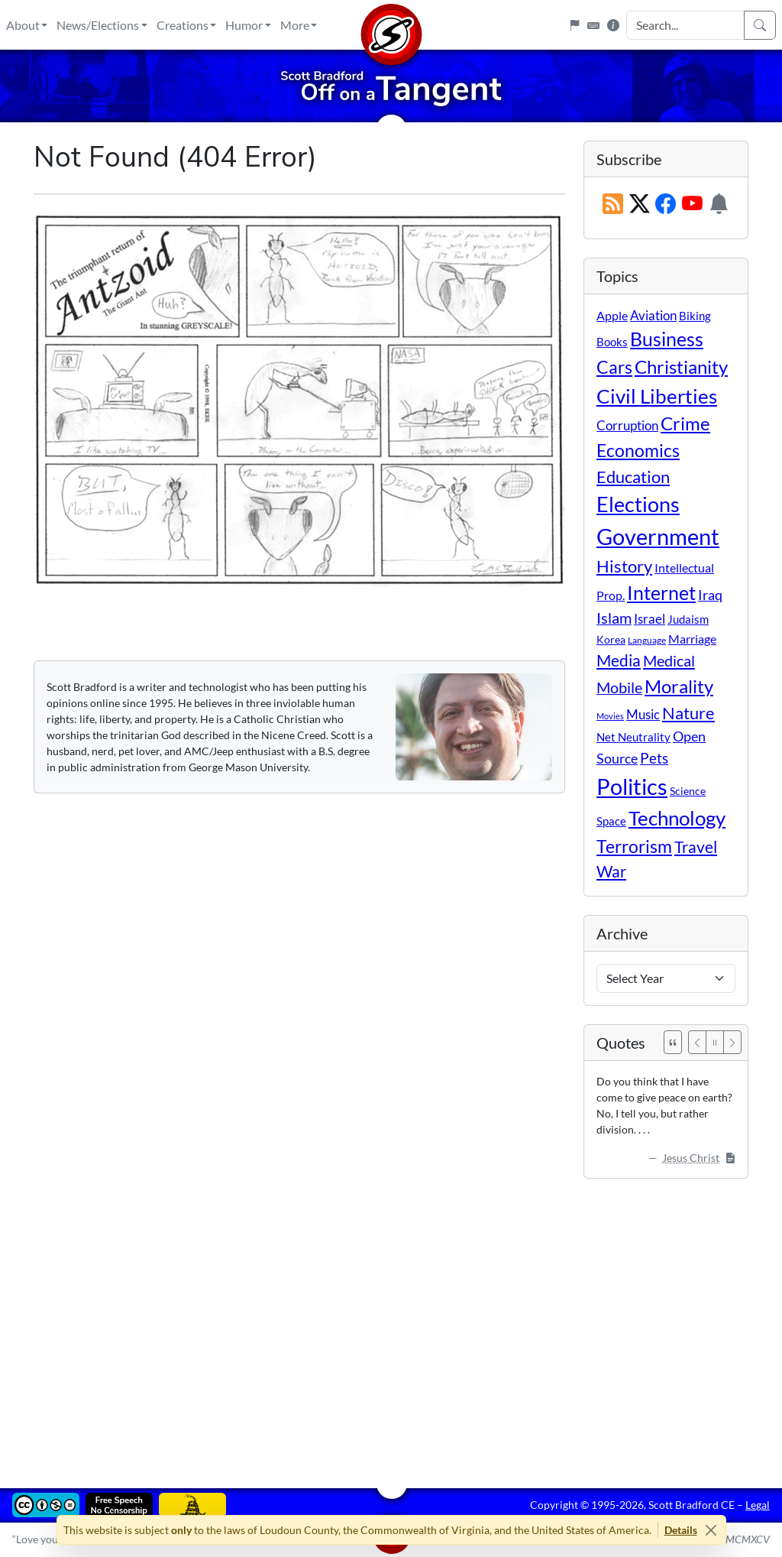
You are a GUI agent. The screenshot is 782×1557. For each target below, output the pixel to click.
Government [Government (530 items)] (657, 536)
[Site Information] (613, 25)
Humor (244, 25)
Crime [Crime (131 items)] (685, 423)
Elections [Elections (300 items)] (638, 504)
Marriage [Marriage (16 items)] (692, 638)
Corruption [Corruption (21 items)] (627, 425)
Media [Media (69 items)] (618, 660)
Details (680, 1529)
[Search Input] (685, 25)
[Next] (732, 1042)
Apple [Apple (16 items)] (612, 315)
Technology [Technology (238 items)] (677, 818)
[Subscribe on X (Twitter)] (639, 204)
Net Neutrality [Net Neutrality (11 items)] (633, 737)
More (294, 25)
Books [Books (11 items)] (612, 342)
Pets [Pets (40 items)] (654, 758)
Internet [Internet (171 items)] (661, 593)
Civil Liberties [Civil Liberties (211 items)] (656, 395)
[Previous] (697, 1042)
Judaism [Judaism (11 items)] (688, 619)
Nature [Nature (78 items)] (688, 712)
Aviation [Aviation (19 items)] (653, 315)
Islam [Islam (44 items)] (614, 618)
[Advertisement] (391, 1322)
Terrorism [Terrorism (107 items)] (634, 846)
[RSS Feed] (613, 204)
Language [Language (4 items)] (647, 640)
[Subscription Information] (719, 204)
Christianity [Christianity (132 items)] (681, 367)
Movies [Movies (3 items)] (610, 716)
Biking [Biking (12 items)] (695, 316)
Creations (182, 25)
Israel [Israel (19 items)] (649, 619)
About (23, 25)
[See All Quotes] (673, 1042)
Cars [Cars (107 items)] (614, 367)
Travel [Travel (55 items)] (695, 847)
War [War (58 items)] (611, 871)
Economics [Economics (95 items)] (638, 450)
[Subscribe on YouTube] (692, 204)
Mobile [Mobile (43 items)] (619, 687)
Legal (757, 1504)
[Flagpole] (574, 25)
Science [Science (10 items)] (688, 790)
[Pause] (715, 1042)
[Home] (391, 25)
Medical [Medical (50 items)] (669, 660)
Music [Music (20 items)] (643, 714)
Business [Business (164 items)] (666, 339)
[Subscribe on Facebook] (665, 204)
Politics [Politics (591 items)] (631, 786)
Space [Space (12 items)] (611, 821)
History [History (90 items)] (624, 566)
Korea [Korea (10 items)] (610, 639)
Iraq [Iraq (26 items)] (710, 594)
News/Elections (98, 25)
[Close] (711, 1530)
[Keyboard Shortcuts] (593, 25)
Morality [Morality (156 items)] (679, 686)
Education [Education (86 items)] (633, 476)
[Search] (760, 25)
